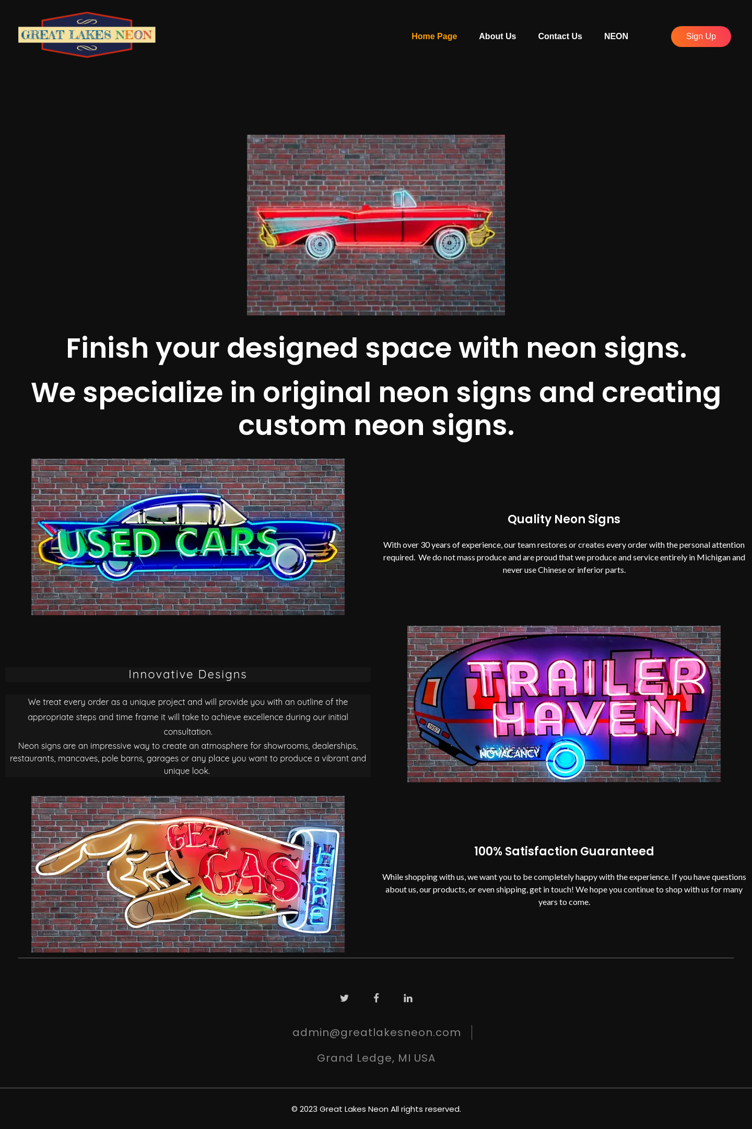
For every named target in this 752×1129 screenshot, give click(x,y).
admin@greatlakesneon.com (376, 1032)
